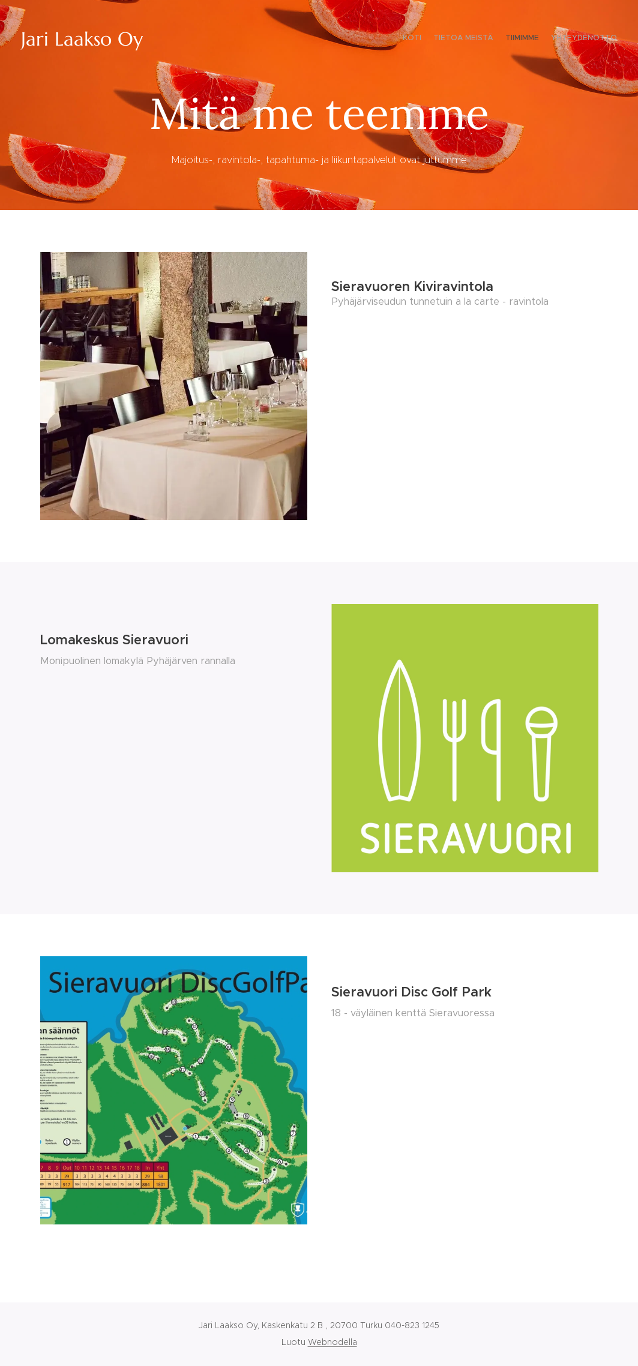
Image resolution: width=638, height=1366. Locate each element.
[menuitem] (582, 39)
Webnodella (332, 1342)
